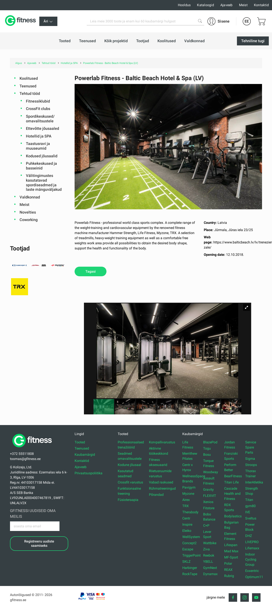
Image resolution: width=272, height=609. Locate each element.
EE (247, 21)
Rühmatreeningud (162, 488)
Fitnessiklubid (38, 101)
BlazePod (210, 442)
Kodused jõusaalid (41, 156)
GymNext (210, 568)
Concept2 (189, 543)
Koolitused (29, 78)
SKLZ (186, 562)
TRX (185, 506)
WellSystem (191, 537)
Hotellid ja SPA (38, 136)
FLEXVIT (209, 496)
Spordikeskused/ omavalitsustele (40, 118)
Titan (249, 500)
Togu (207, 448)
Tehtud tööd (30, 93)
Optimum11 (254, 577)
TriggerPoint (191, 555)
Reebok (208, 555)
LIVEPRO (252, 542)
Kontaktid (261, 5)
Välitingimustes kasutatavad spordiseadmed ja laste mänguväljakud (44, 182)
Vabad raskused (161, 482)
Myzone (188, 494)
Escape (187, 549)
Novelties (28, 212)
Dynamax (210, 574)
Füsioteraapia (128, 500)
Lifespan (230, 545)
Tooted (80, 442)
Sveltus (250, 518)
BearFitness (233, 476)
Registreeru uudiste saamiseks (39, 543)
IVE (247, 512)
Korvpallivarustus (162, 442)
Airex (186, 500)
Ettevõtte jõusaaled (42, 128)
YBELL (208, 562)
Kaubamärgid (85, 455)
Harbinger (189, 568)
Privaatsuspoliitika (88, 473)
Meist (243, 5)
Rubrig (229, 576)
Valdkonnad (30, 197)
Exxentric (252, 571)
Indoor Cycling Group (250, 559)
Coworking (29, 219)
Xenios (208, 502)
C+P (206, 526)
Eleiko (186, 531)
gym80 (250, 506)
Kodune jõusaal (129, 465)
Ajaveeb (226, 5)
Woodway (210, 472)
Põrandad (156, 495)
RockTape (189, 574)
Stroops (251, 465)
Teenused (28, 86)
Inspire (187, 524)
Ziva (206, 549)
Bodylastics (233, 516)
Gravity (208, 489)
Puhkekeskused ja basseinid (41, 165)
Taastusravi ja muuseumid (38, 145)
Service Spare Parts (250, 447)
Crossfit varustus (130, 482)
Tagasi (90, 271)
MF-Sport (231, 557)
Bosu (207, 455)
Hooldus (184, 5)
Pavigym (189, 487)
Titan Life (231, 482)
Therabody (190, 512)
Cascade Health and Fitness (232, 493)
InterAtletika (254, 482)
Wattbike (209, 543)
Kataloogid (205, 5)
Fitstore (208, 508)
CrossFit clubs (38, 108)
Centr (186, 518)
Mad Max (231, 551)
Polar (228, 563)
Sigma (250, 459)
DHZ (248, 536)
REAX (228, 570)
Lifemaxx (252, 548)
